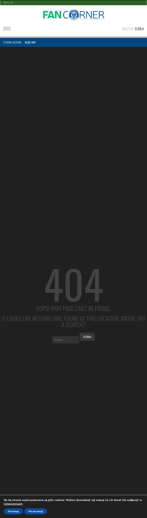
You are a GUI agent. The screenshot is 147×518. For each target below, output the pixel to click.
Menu (7, 2)
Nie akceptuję (35, 511)
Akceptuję (13, 511)
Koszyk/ (133, 28)
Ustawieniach (13, 504)
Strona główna (12, 42)
